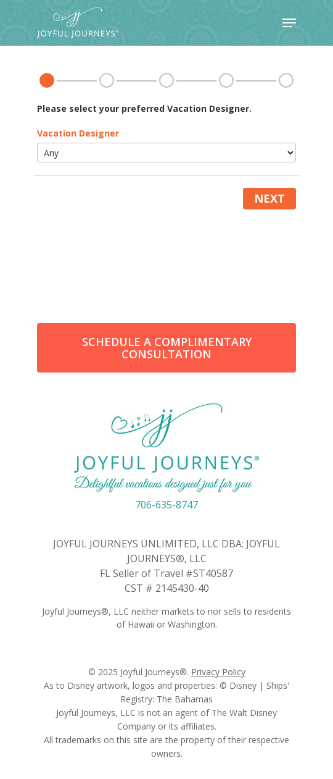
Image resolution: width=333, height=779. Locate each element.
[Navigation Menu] (289, 23)
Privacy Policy (218, 672)
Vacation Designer (78, 133)
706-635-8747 (166, 505)
